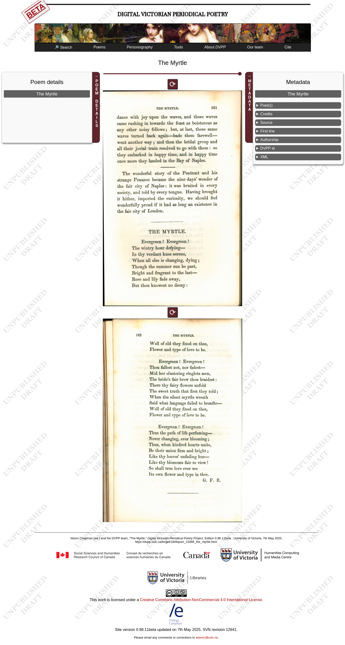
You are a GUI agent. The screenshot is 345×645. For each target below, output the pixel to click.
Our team (255, 47)
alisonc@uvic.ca (207, 637)
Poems (99, 47)
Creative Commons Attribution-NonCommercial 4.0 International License (201, 600)
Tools (178, 47)
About (215, 47)
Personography (140, 47)
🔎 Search (63, 47)
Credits (266, 114)
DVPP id (267, 148)
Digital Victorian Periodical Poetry (172, 14)
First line (267, 131)
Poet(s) (266, 105)
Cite (287, 47)
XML (264, 157)
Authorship (269, 140)
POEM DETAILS (97, 103)
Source (266, 123)
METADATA (250, 95)
